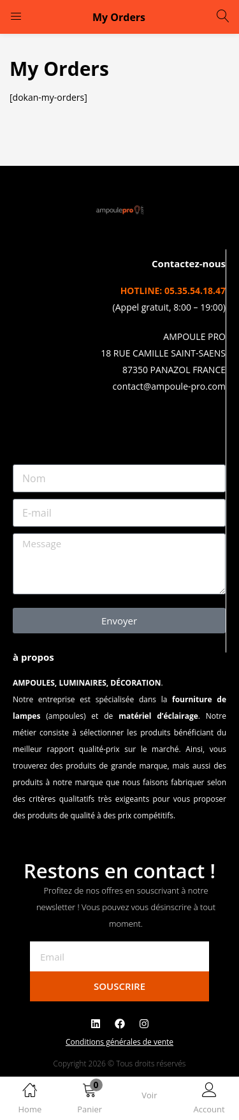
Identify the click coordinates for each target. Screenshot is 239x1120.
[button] (90, 1100)
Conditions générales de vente (119, 1041)
